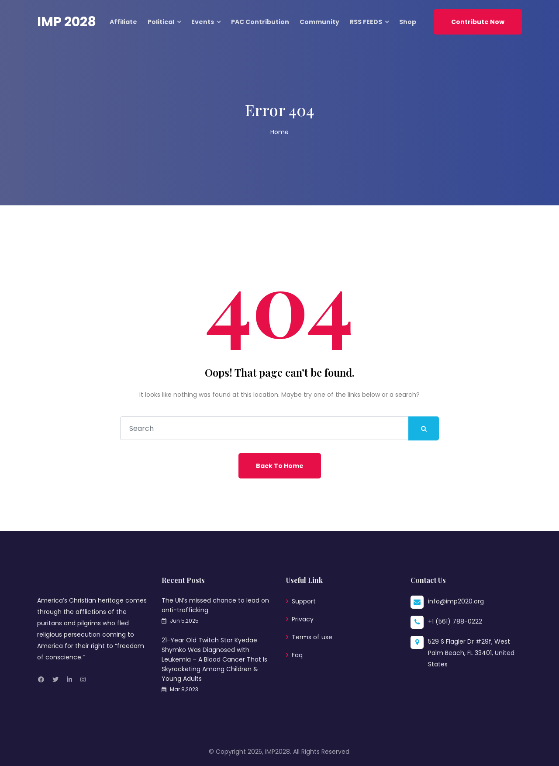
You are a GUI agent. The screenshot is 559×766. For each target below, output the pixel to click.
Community (319, 21)
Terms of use (312, 637)
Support (304, 601)
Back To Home (280, 465)
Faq (297, 655)
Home (279, 132)
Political (161, 21)
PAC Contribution (260, 21)
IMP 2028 (66, 22)
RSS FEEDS (366, 21)
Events (202, 21)
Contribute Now (477, 21)
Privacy (303, 619)
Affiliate (123, 21)
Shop (407, 21)
